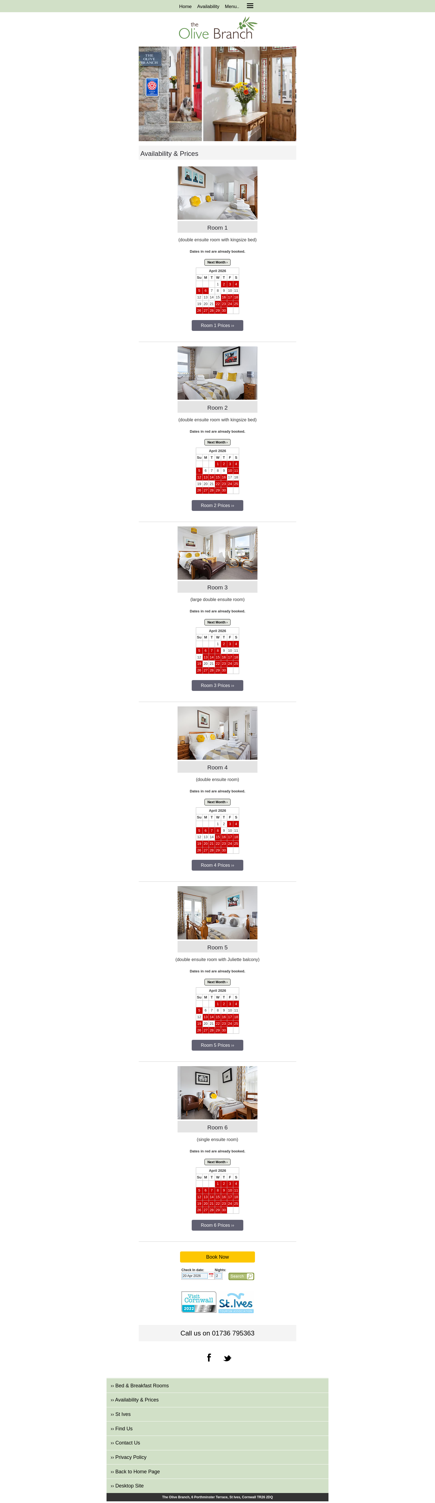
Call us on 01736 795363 (218, 1333)
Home (185, 6)
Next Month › (218, 262)
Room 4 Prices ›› (217, 865)
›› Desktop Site (127, 1486)
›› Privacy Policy (128, 1457)
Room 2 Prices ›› (217, 505)
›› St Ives (121, 1414)
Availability (208, 6)
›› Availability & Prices (135, 1400)
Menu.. (232, 6)
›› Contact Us (125, 1443)
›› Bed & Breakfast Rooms (140, 1385)
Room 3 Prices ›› (217, 685)
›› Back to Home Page (135, 1471)
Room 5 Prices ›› (217, 1045)
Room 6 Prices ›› (217, 1225)
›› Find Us (122, 1428)
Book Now (217, 1257)
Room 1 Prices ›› (217, 325)
